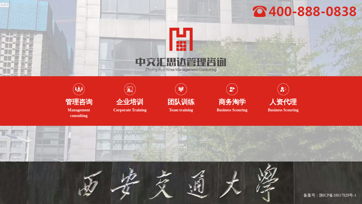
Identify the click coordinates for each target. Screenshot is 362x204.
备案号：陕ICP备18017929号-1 (329, 195)
